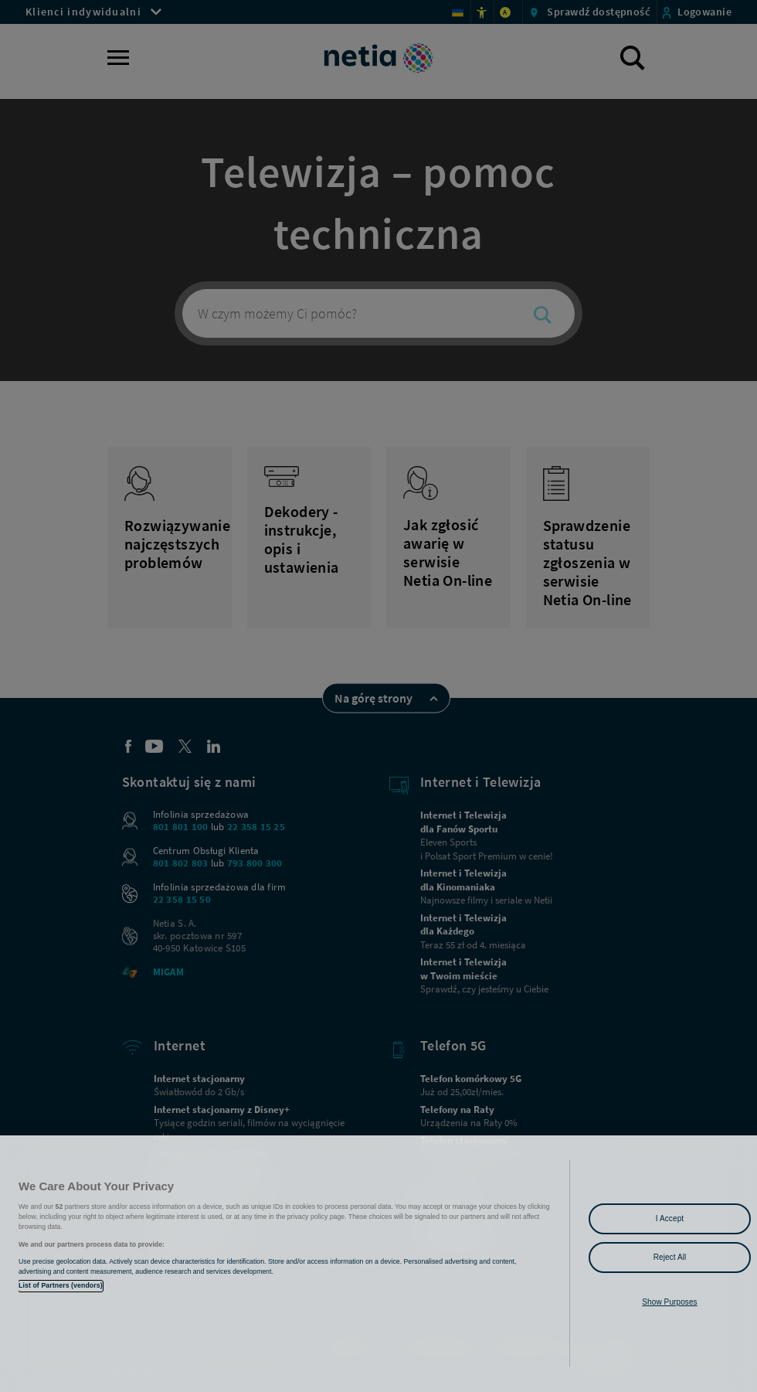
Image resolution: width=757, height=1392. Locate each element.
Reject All (670, 1257)
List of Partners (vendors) (61, 1285)
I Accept (670, 1218)
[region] (378, 1263)
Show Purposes (669, 1302)
